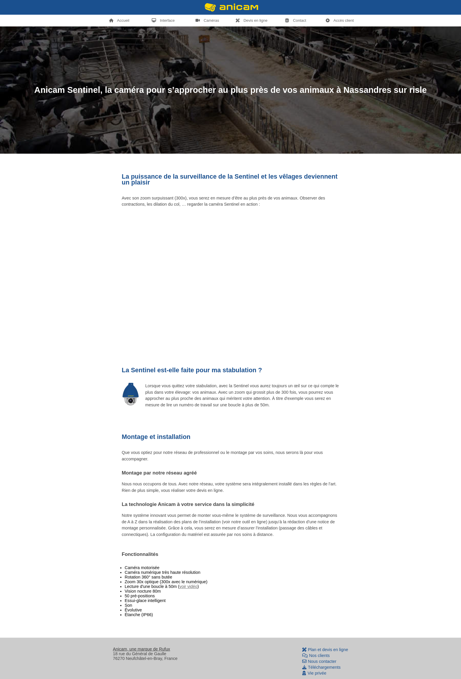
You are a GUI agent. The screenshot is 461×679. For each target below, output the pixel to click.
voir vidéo (188, 586)
